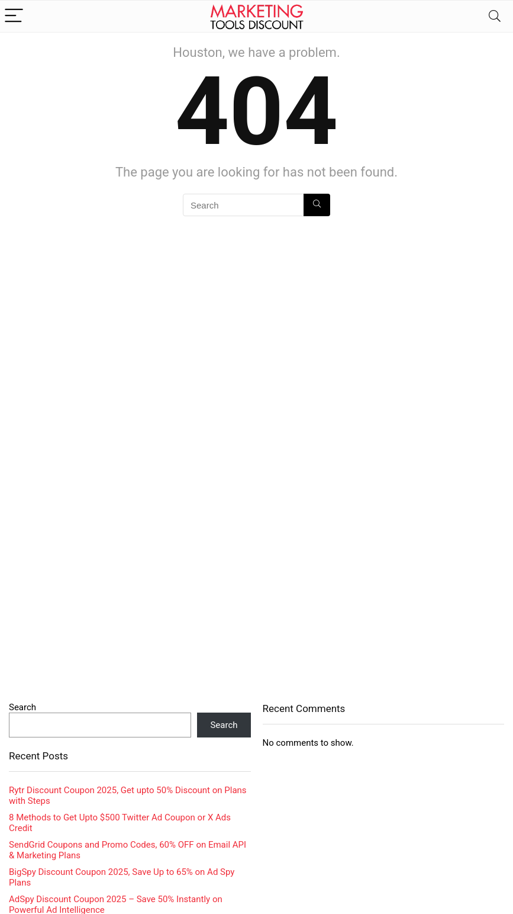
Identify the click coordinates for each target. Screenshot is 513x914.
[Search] (494, 16)
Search (22, 707)
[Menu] (14, 16)
